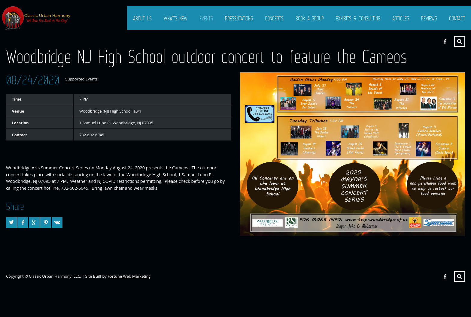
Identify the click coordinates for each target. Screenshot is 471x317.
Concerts (274, 18)
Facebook (444, 41)
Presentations (239, 18)
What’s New (175, 18)
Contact (457, 18)
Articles (400, 18)
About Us (142, 18)
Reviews (429, 18)
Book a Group (310, 18)
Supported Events (81, 79)
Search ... (459, 41)
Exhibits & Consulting (358, 18)
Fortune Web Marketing (129, 276)
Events (206, 18)
